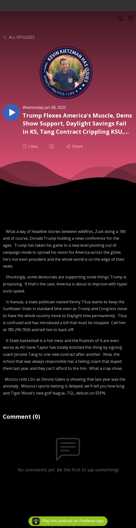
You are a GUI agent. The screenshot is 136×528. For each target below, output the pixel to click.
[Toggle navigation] (130, 17)
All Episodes (19, 37)
